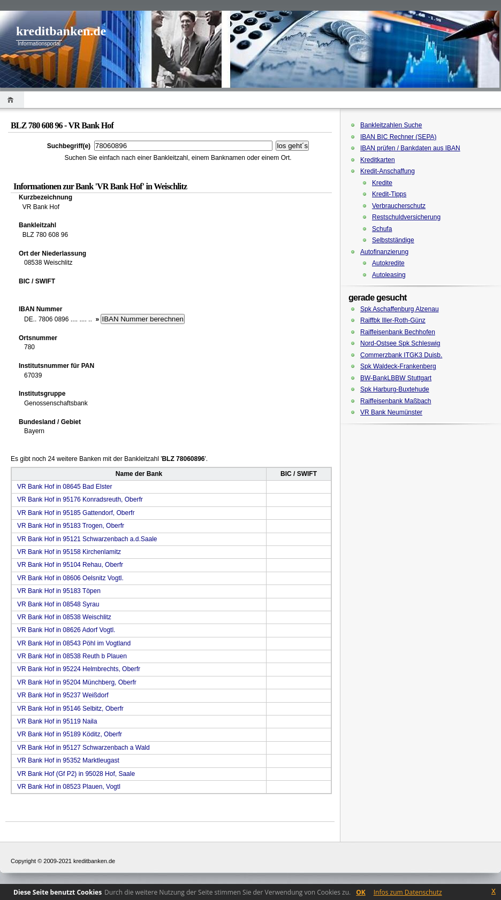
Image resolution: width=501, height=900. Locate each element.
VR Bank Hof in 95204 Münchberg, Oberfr (76, 682)
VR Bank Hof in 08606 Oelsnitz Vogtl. (70, 578)
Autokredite (388, 263)
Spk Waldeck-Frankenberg (398, 366)
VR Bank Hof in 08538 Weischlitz (64, 617)
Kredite (382, 183)
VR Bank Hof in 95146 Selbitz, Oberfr (70, 708)
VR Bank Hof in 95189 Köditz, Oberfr (69, 734)
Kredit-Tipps (389, 194)
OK (361, 892)
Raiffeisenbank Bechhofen (397, 332)
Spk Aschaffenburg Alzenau (399, 309)
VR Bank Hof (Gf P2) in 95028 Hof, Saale (76, 774)
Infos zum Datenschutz (408, 892)
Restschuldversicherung (406, 217)
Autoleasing (389, 275)
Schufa (382, 229)
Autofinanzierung (384, 252)
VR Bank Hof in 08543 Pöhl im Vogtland (74, 643)
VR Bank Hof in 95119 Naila (57, 721)
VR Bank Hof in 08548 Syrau (58, 604)
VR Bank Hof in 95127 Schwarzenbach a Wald (83, 747)
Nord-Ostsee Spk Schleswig (400, 343)
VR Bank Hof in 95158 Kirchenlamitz (69, 552)
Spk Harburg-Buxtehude (394, 389)
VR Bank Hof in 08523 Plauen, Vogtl (68, 786)
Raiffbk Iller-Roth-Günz (393, 320)
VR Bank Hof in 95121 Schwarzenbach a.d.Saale (87, 539)
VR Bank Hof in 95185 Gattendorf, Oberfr (75, 513)
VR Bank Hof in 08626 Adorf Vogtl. (66, 630)
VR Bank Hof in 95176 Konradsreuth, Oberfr (80, 499)
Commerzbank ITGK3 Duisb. (401, 355)
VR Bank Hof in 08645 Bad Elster (64, 486)
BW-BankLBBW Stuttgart (395, 378)
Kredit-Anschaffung (387, 171)
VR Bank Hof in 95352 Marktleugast (68, 760)
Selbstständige (393, 240)
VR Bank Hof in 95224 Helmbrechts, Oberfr (78, 669)
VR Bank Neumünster (391, 412)
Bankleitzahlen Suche (391, 125)
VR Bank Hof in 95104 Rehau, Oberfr (70, 564)
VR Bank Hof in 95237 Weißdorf (63, 695)
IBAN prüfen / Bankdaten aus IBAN (410, 148)
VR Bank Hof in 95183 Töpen (59, 591)
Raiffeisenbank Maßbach (395, 401)
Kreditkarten (377, 160)
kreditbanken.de (61, 31)
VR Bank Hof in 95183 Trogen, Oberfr (70, 525)
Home (12, 99)
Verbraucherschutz (399, 206)
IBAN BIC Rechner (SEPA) (398, 137)
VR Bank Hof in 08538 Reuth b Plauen (72, 656)
